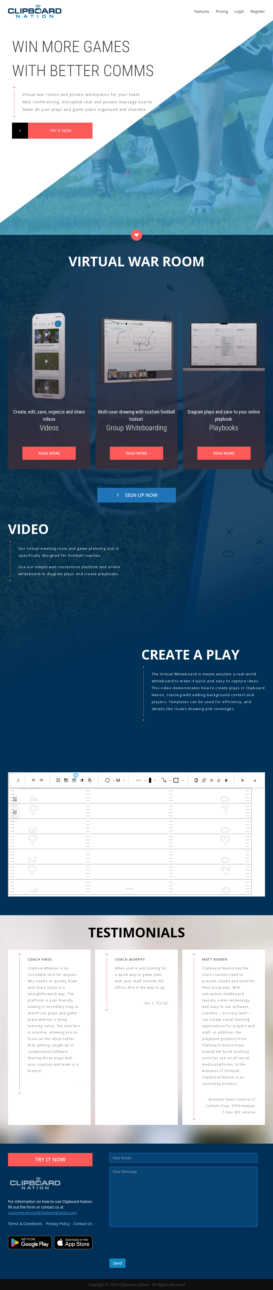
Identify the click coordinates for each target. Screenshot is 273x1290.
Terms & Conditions (25, 1223)
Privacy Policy (58, 1223)
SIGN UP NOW (136, 495)
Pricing (222, 11)
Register (258, 11)
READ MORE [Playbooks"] (224, 453)
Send (117, 1263)
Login (239, 11)
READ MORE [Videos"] (49, 453)
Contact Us (82, 1223)
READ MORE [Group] (136, 453)
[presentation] (149, 1244)
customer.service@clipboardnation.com (42, 1212)
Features (202, 11)
